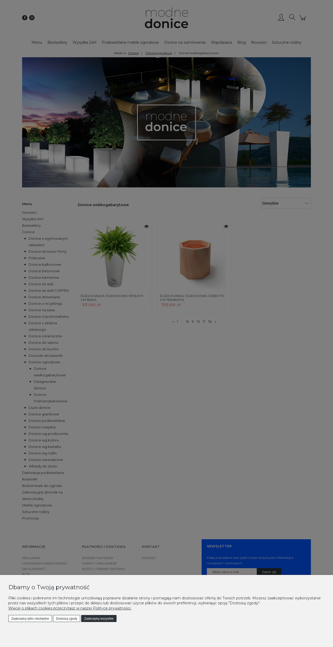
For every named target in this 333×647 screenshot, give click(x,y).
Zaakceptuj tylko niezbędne (30, 618)
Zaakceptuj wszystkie (98, 618)
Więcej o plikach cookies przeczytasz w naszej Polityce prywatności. (69, 608)
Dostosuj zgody (66, 618)
